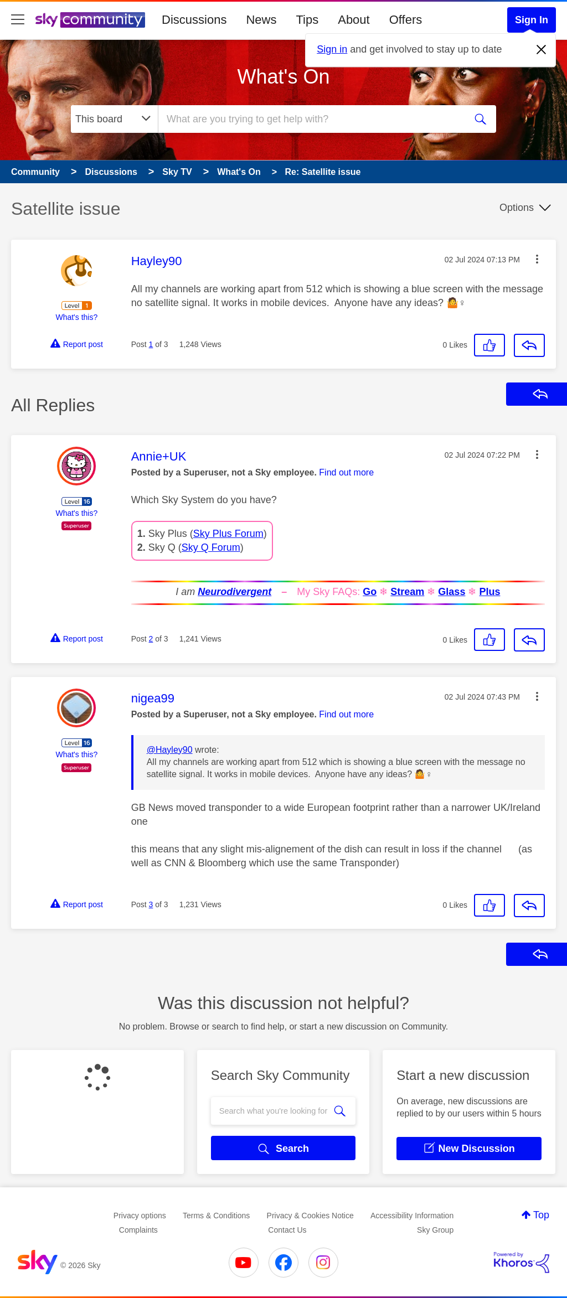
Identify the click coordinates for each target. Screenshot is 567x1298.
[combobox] (310, 119)
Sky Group (435, 1229)
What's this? (76, 317)
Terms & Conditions (216, 1215)
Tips (307, 20)
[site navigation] (17, 20)
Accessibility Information (411, 1215)
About (354, 20)
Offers (405, 20)
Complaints (138, 1229)
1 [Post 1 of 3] (151, 344)
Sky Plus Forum (228, 533)
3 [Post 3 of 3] (151, 904)
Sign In (531, 19)
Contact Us (287, 1229)
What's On (284, 76)
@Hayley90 (170, 749)
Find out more (346, 472)
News (261, 20)
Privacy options (140, 1215)
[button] (537, 259)
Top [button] (541, 1215)
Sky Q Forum (211, 547)
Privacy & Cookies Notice (310, 1215)
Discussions (194, 20)
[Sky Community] (90, 20)
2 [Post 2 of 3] (151, 638)
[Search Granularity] (114, 119)
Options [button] (516, 207)
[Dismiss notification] (541, 50)
